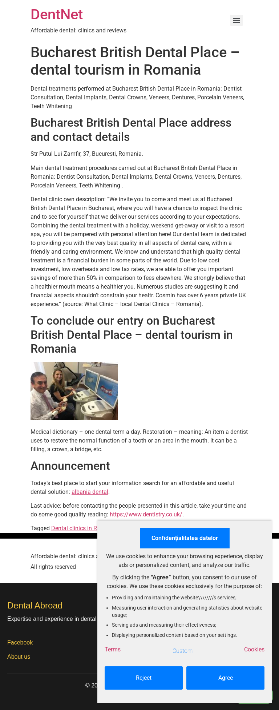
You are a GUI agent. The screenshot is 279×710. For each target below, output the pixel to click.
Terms (113, 649)
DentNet (57, 14)
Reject (143, 677)
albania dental (90, 491)
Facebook (20, 642)
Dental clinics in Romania (84, 528)
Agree (225, 677)
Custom (183, 650)
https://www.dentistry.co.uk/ (146, 514)
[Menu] (236, 20)
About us (18, 657)
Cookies (254, 649)
